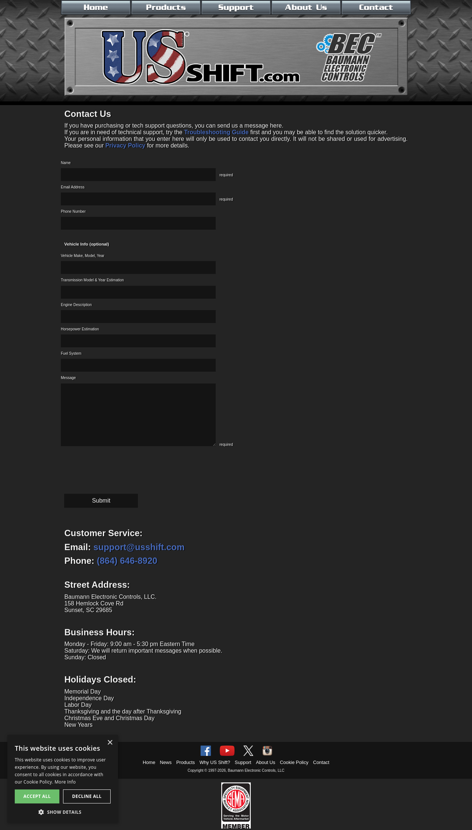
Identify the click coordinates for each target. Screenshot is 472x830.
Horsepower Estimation (80, 329)
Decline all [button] (87, 796)
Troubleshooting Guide (216, 132)
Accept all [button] (37, 796)
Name (66, 163)
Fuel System (71, 353)
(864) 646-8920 (127, 561)
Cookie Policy (294, 762)
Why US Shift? (214, 762)
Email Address (72, 187)
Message (68, 378)
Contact (321, 762)
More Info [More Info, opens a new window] (65, 782)
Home (149, 762)
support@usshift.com (138, 547)
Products (185, 762)
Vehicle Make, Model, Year (82, 256)
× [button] (109, 743)
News (166, 762)
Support (243, 762)
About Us (265, 762)
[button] (63, 811)
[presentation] (117, 465)
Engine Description (76, 305)
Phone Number (73, 211)
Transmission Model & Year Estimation (92, 280)
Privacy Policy (125, 145)
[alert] (62, 779)
